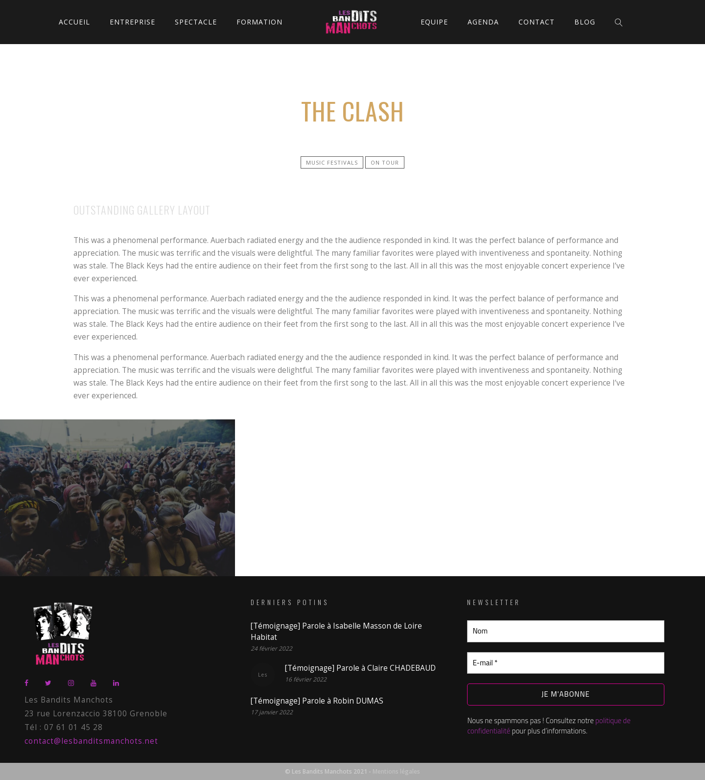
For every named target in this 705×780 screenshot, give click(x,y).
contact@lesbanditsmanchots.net (91, 741)
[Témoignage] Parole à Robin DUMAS (317, 701)
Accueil (74, 21)
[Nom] (565, 631)
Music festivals (332, 162)
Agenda (483, 21)
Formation (259, 21)
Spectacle (196, 21)
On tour (385, 162)
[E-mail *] (565, 663)
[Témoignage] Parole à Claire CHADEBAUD (360, 668)
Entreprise (132, 21)
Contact (536, 21)
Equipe (434, 21)
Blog (584, 21)
